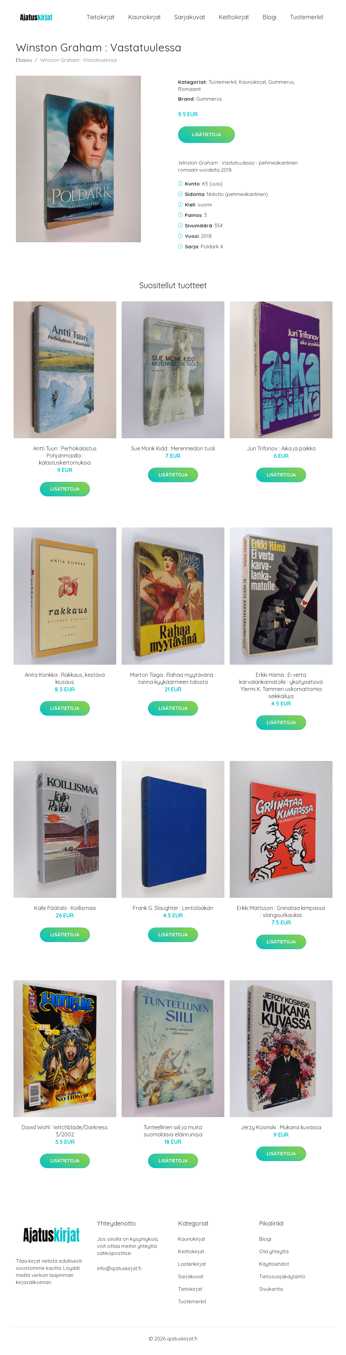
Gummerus (281, 86)
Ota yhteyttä (274, 1256)
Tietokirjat (100, 19)
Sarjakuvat (189, 19)
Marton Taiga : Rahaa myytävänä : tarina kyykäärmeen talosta (173, 683)
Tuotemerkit (306, 19)
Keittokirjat (234, 19)
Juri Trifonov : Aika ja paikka (281, 453)
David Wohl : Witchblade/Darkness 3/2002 (65, 1135)
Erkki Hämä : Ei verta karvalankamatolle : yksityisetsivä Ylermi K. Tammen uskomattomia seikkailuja (281, 690)
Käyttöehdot (274, 1268)
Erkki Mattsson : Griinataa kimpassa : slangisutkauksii (281, 916)
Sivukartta (271, 1293)
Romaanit (189, 94)
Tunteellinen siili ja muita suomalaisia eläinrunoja (173, 1135)
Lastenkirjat (192, 1268)
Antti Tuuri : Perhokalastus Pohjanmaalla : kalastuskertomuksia (65, 460)
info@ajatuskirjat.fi (119, 1273)
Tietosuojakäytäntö (282, 1281)
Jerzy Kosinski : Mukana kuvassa (281, 1132)
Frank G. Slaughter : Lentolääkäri (173, 912)
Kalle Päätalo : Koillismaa (65, 912)
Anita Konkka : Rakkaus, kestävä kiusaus (65, 683)
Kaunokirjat (144, 19)
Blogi (269, 19)
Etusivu (24, 64)
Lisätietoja (206, 139)
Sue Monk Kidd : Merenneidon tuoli (173, 453)
